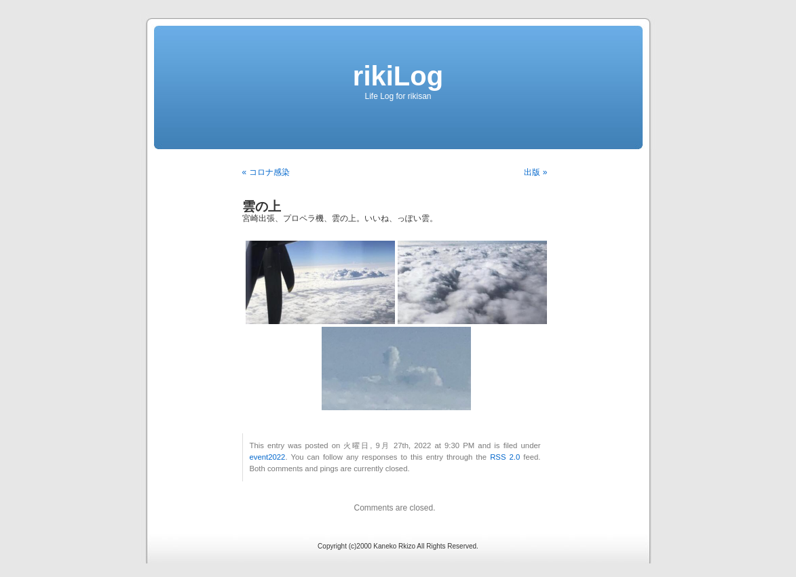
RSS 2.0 (505, 457)
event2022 (268, 457)
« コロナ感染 (266, 172)
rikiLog (398, 76)
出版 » (535, 172)
